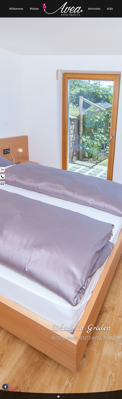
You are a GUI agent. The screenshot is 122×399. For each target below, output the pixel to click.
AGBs (110, 8)
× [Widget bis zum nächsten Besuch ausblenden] (7, 384)
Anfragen (11, 389)
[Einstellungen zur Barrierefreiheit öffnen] (5, 387)
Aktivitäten (94, 8)
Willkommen (16, 8)
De (2, 169)
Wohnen (34, 8)
